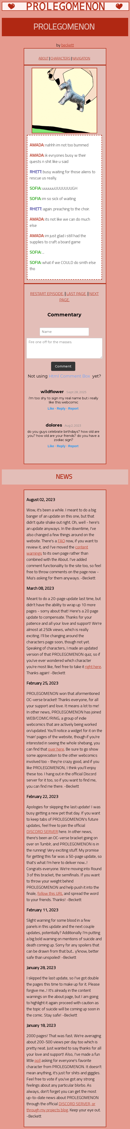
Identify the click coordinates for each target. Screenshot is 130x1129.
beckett (67, 45)
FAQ (61, 541)
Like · (52, 408)
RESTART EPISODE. (47, 293)
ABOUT (44, 58)
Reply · (62, 408)
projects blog (57, 1110)
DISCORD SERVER (42, 831)
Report (73, 408)
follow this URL (50, 893)
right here (93, 666)
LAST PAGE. (76, 293)
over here (56, 749)
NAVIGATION (81, 58)
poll (38, 1060)
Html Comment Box (69, 376)
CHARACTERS (60, 58)
